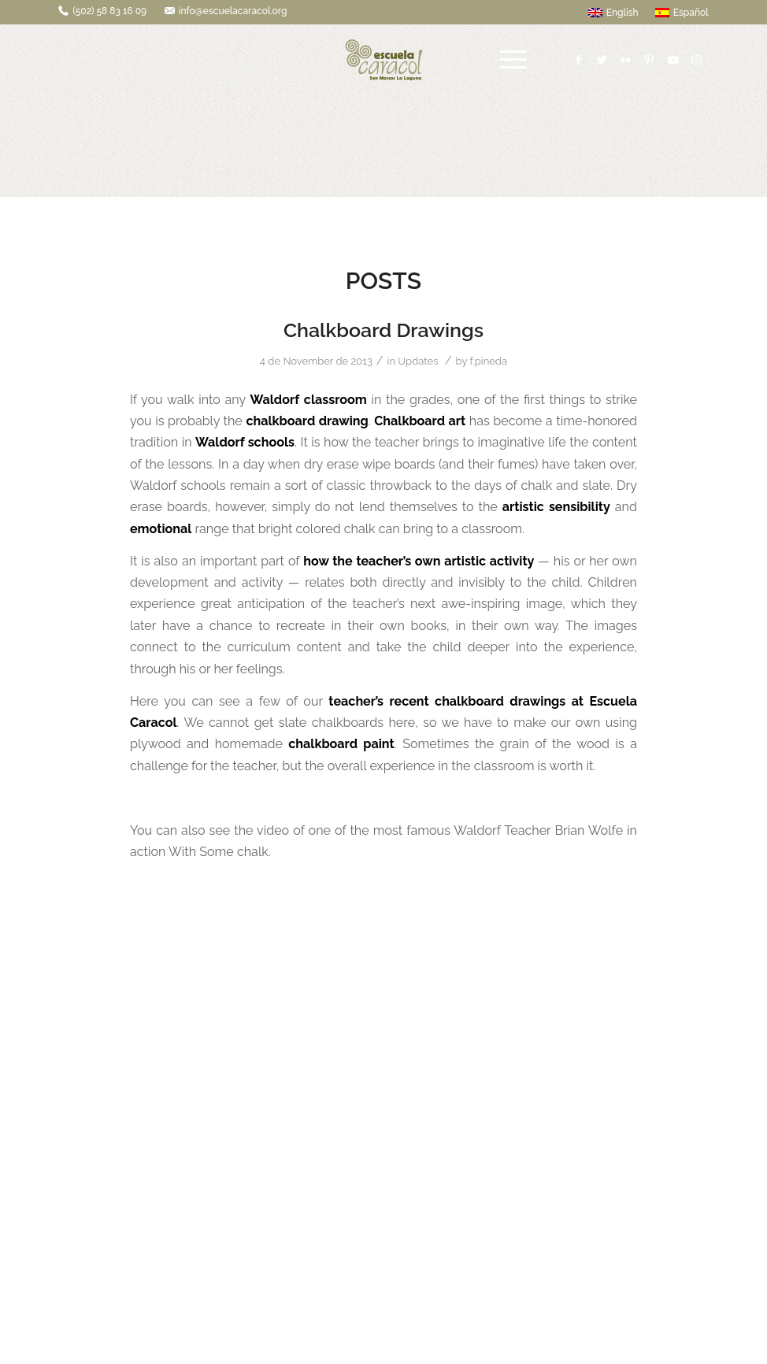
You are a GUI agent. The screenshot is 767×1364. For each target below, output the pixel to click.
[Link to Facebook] (579, 60)
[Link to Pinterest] (649, 60)
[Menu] (513, 59)
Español (682, 12)
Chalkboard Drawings (383, 330)
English (613, 12)
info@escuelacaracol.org (233, 11)
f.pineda (488, 361)
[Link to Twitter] (602, 60)
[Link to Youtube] (673, 60)
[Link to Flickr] (626, 60)
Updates (418, 361)
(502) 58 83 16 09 (109, 11)
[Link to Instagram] (697, 60)
